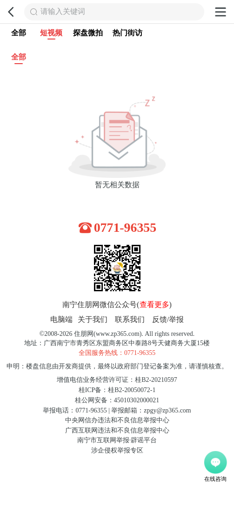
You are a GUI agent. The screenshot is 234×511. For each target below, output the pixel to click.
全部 (18, 33)
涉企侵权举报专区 (117, 450)
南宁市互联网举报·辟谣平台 (117, 440)
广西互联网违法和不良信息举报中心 (117, 430)
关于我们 (92, 319)
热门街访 (127, 33)
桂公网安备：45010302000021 (117, 400)
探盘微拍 (88, 33)
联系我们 (130, 319)
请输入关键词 (62, 11)
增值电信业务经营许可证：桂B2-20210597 (117, 379)
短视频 (51, 34)
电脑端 (61, 319)
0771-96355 (125, 227)
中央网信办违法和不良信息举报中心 (117, 420)
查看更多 (154, 305)
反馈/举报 (168, 319)
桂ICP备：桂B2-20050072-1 (117, 390)
